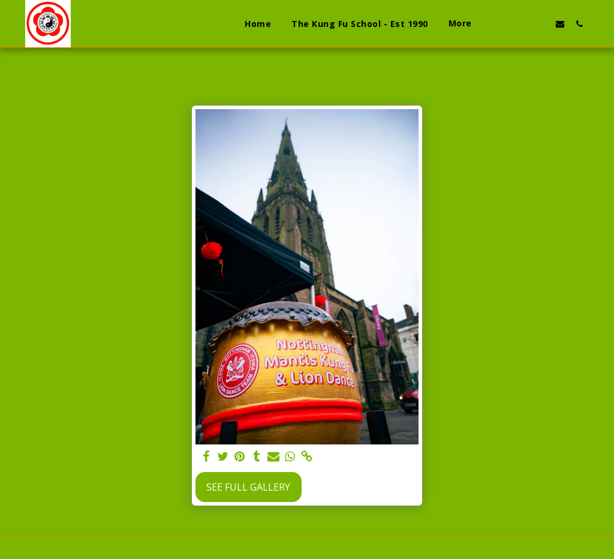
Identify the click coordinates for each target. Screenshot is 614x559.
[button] (502, 23)
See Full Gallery (248, 487)
